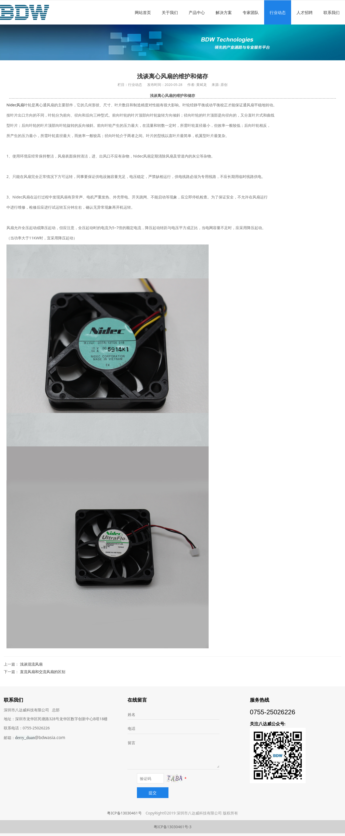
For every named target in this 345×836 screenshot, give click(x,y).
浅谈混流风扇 (31, 664)
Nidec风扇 (15, 104)
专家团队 (251, 12)
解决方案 (224, 12)
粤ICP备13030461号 (124, 813)
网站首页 (143, 12)
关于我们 (170, 12)
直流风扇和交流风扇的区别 (42, 671)
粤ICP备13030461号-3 (173, 826)
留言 (131, 742)
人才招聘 (304, 12)
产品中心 (197, 12)
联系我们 (331, 12)
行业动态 (278, 12)
